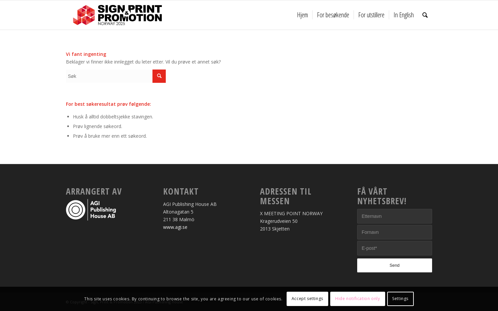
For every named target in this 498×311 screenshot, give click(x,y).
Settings (400, 298)
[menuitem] (302, 15)
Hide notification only (357, 298)
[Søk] (425, 15)
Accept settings (307, 298)
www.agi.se (175, 227)
